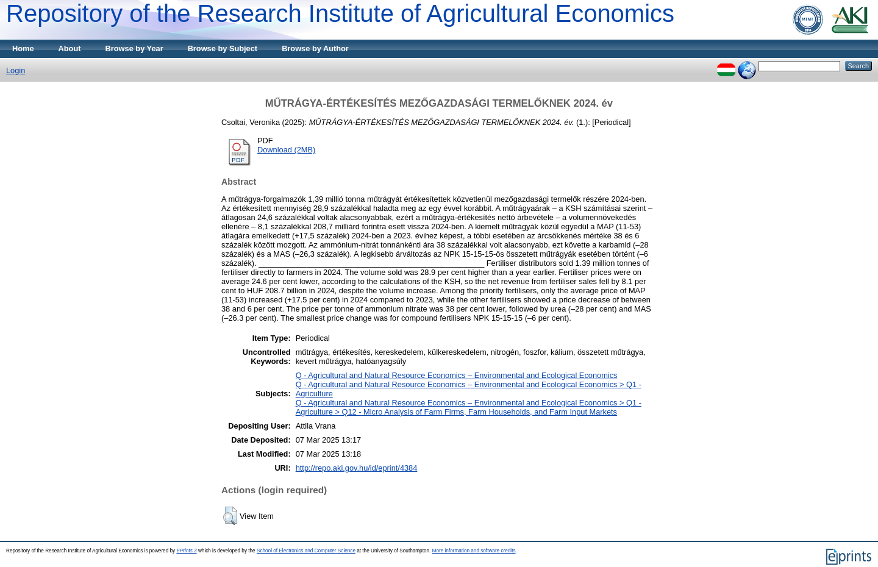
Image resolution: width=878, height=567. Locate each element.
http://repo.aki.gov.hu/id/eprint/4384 (357, 467)
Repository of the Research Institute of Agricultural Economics (340, 13)
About (70, 48)
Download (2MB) (286, 149)
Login (15, 70)
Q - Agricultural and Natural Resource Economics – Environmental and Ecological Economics (457, 375)
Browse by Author (315, 48)
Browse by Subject (223, 48)
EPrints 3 (186, 551)
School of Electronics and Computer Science (306, 551)
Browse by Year (134, 48)
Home (23, 48)
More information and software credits (474, 551)
